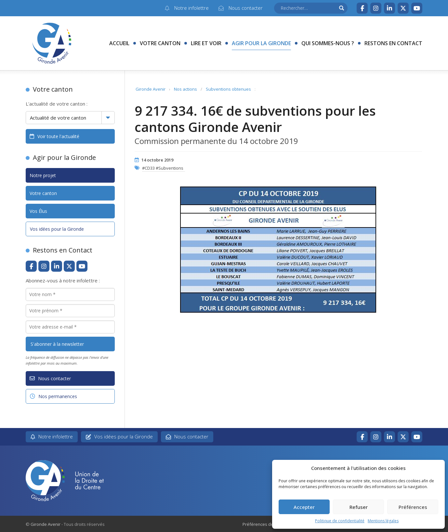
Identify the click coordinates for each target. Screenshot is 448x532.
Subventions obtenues (228, 89)
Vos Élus (38, 211)
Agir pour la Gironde (261, 43)
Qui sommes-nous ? (327, 43)
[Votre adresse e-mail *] (70, 326)
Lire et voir (206, 43)
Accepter (304, 507)
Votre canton (160, 43)
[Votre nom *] (70, 294)
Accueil (119, 43)
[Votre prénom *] (70, 310)
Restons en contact (393, 43)
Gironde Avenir (150, 89)
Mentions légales (383, 521)
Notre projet (43, 175)
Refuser (358, 507)
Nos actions (185, 89)
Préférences (413, 507)
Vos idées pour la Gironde (57, 229)
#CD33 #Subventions (162, 168)
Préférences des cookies (267, 524)
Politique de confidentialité (339, 521)
